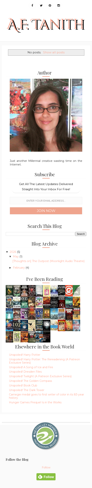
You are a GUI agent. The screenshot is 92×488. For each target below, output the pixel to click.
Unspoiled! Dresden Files (25, 371)
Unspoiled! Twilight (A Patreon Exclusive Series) (40, 376)
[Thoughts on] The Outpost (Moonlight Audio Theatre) (48, 261)
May (16, 256)
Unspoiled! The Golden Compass (30, 381)
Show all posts (54, 52)
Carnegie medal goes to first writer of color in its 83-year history (46, 396)
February (19, 267)
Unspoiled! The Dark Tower (26, 390)
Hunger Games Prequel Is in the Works (35, 402)
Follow (46, 467)
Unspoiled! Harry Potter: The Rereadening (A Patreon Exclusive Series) (44, 361)
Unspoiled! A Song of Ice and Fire (31, 367)
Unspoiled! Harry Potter (24, 354)
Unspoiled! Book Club (23, 385)
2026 (13, 252)
